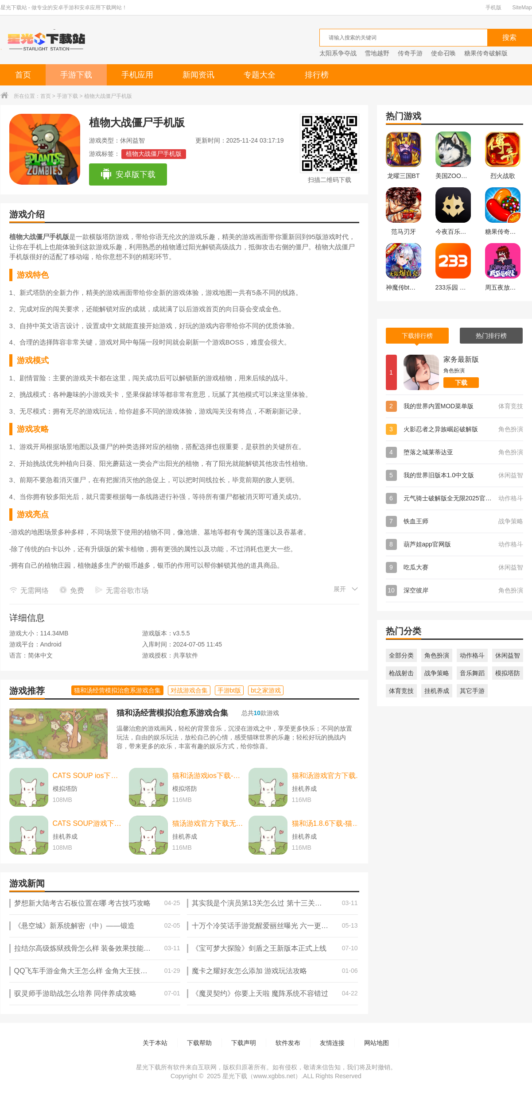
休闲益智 (507, 655)
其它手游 (472, 690)
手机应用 (137, 74)
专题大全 (260, 74)
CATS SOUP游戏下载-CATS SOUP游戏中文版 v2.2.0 (88, 823)
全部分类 (401, 655)
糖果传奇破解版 (486, 53)
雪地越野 (377, 53)
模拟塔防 (507, 673)
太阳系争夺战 (338, 53)
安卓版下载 (127, 174)
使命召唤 (443, 53)
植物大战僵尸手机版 (154, 153)
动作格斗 (472, 655)
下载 (461, 382)
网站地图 (376, 1042)
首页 (23, 74)
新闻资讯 (198, 74)
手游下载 (76, 74)
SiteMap (522, 7)
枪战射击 (401, 673)
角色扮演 (436, 655)
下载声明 (243, 1042)
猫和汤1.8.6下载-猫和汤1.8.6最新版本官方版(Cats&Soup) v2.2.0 (328, 823)
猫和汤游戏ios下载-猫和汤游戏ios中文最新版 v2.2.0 (208, 775)
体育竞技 (401, 690)
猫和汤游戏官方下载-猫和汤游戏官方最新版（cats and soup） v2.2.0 (328, 775)
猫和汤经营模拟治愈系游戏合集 (172, 712)
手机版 (493, 7)
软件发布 (288, 1042)
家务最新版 (461, 359)
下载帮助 (199, 1042)
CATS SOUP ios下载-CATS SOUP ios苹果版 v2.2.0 (88, 775)
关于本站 (155, 1042)
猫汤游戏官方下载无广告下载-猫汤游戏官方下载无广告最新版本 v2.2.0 (208, 823)
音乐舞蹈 (472, 673)
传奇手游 (410, 53)
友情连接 (332, 1042)
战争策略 (436, 673)
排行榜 (317, 74)
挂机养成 (436, 690)
